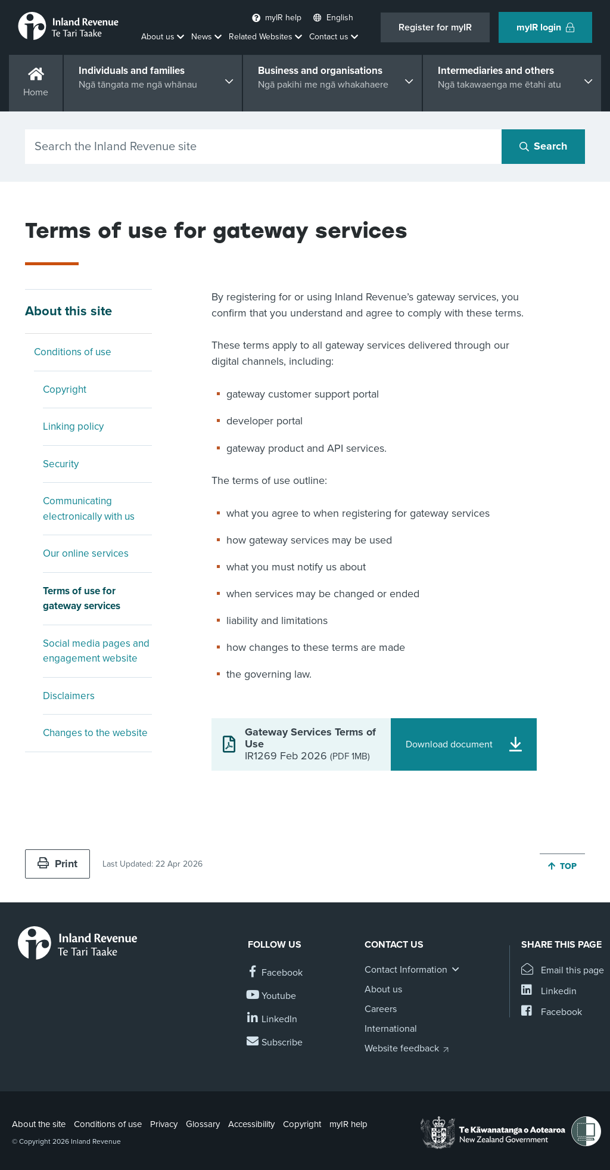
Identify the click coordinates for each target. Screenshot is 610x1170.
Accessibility (251, 1124)
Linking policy (73, 426)
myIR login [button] (545, 27)
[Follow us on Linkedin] (272, 1019)
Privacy (164, 1124)
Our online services (86, 553)
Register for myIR (435, 27)
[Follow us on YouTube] (272, 996)
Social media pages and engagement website (96, 651)
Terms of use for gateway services (81, 599)
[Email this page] (562, 970)
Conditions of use (72, 352)
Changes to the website (95, 733)
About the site (39, 1124)
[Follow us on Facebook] (275, 973)
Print (57, 863)
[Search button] (543, 146)
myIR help (348, 1124)
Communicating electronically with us (89, 509)
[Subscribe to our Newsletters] (275, 1042)
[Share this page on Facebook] (551, 1012)
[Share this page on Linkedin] (549, 991)
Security (61, 464)
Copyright (64, 389)
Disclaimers (69, 696)
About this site (68, 311)
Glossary (203, 1124)
